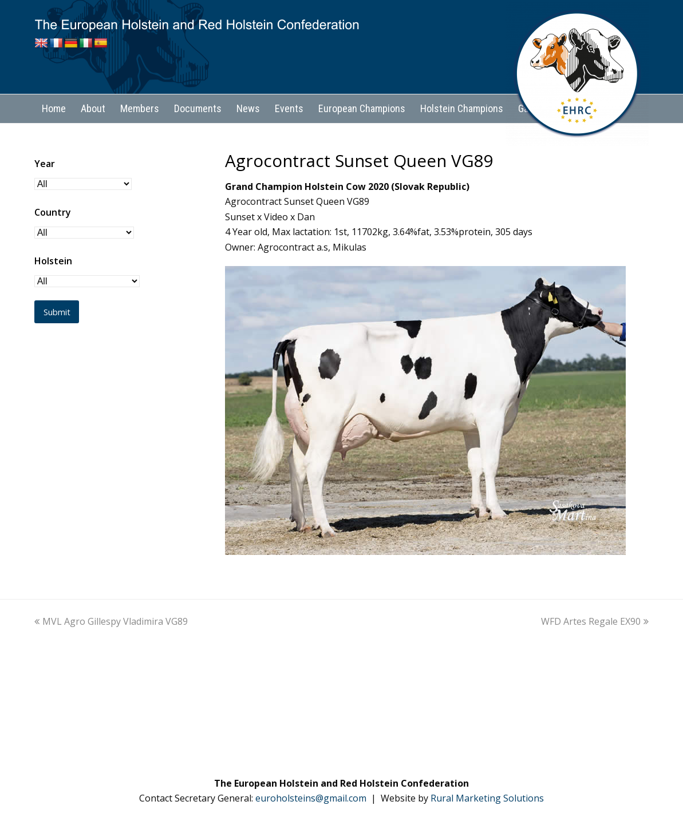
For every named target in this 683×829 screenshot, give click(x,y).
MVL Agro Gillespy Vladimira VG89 (111, 621)
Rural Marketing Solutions (487, 798)
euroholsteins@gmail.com (310, 798)
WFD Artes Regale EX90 (595, 621)
